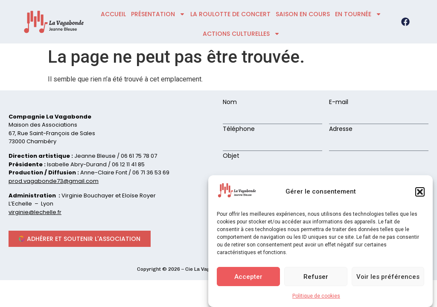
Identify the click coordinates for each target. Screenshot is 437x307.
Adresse (341, 129)
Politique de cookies (316, 298)
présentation (158, 14)
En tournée (358, 14)
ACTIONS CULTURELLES (241, 33)
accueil (113, 14)
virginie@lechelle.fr (35, 212)
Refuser (315, 278)
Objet (231, 156)
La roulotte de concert (230, 14)
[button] (420, 193)
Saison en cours (303, 14)
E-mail (338, 102)
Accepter (248, 278)
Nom (230, 102)
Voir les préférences (388, 278)
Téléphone (239, 129)
